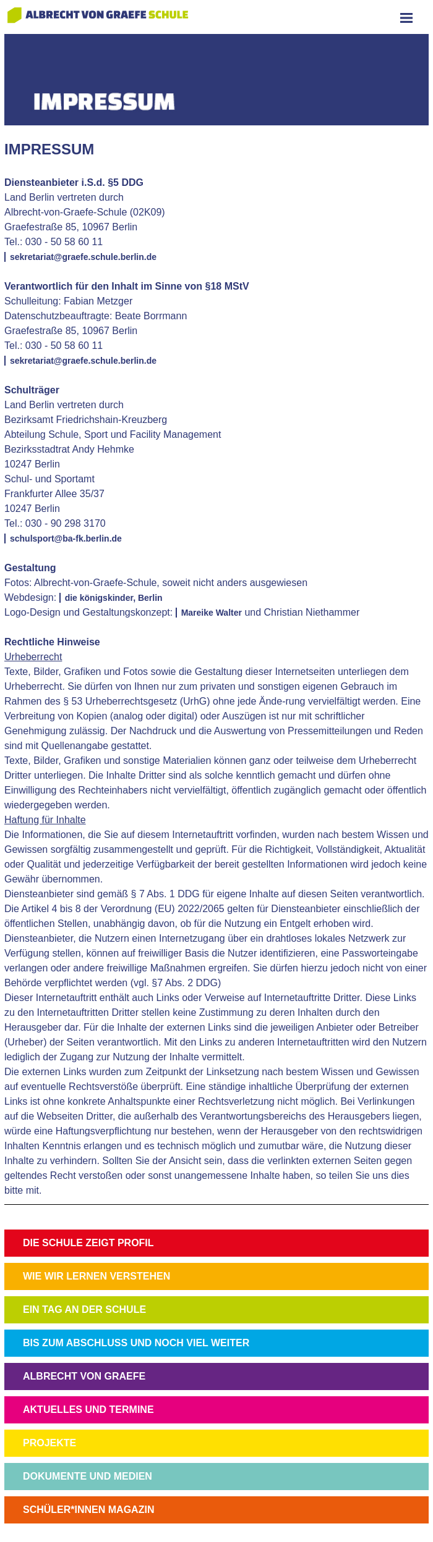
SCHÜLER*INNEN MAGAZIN (88, 1509)
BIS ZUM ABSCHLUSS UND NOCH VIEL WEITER (136, 1343)
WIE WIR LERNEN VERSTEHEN (96, 1276)
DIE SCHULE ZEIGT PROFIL (88, 1243)
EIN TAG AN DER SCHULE (84, 1309)
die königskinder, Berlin (114, 598)
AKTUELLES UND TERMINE (88, 1409)
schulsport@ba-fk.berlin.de (66, 538)
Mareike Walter (211, 613)
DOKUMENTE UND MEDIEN (87, 1476)
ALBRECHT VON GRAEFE (84, 1376)
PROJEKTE (49, 1443)
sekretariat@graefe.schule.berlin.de (83, 257)
